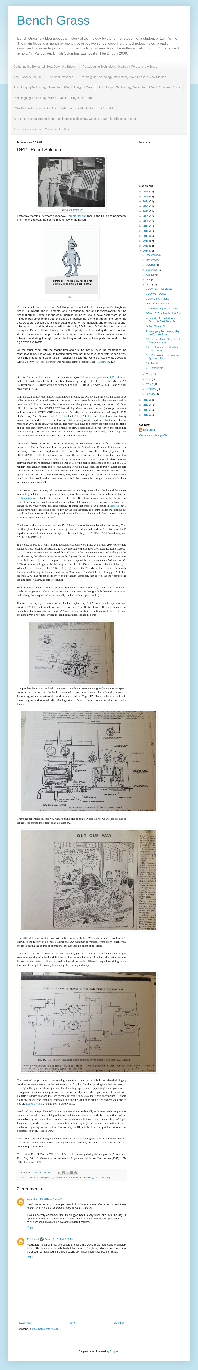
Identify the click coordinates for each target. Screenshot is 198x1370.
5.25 (64, 416)
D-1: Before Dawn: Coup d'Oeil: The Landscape (163, 341)
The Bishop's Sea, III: (28, 77)
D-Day (30, 1177)
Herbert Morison (77, 215)
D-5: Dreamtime (154, 368)
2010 (146, 415)
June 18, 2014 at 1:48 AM (47, 1199)
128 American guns (91, 377)
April (149, 379)
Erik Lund (33, 1239)
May (148, 374)
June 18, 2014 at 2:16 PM (59, 1239)
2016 (146, 240)
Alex (29, 1199)
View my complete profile (153, 435)
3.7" (52, 416)
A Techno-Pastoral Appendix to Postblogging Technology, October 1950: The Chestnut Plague (75, 118)
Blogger (114, 1351)
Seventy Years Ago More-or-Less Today (73, 1177)
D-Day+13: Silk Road (157, 298)
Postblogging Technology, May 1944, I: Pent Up (162, 333)
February (151, 389)
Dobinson (103, 361)
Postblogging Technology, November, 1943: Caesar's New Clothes (122, 77)
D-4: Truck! (151, 363)
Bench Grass (53, 20)
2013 (146, 400)
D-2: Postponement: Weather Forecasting (161, 349)
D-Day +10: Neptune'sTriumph (162, 308)
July (148, 279)
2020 (146, 221)
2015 (146, 245)
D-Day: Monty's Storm (157, 326)
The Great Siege (102, 1177)
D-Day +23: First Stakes (158, 288)
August (150, 274)
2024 (146, 201)
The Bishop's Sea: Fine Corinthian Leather (41, 129)
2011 (146, 409)
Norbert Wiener (34, 1103)
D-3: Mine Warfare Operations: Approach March (162, 357)
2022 (146, 211)
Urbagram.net (75, 210)
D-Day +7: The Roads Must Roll (163, 313)
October (151, 264)
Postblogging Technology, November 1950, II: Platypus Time (53, 87)
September (152, 269)
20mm (102, 416)
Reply (30, 1227)
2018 (146, 230)
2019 (146, 226)
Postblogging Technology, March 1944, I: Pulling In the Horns (53, 98)
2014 (146, 250)
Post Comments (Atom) (45, 1328)
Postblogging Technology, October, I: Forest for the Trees (120, 66)
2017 (146, 236)
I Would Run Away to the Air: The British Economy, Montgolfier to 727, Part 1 (64, 108)
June (149, 284)
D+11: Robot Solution (157, 303)
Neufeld (114, 505)
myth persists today (28, 497)
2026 (146, 191)
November (152, 260)
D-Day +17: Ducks (155, 293)
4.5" (58, 416)
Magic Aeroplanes (43, 1177)
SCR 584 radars (117, 377)
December (152, 254)
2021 (146, 216)
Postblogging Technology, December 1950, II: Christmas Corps (140, 87)
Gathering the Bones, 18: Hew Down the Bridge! (44, 66)
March (150, 384)
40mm (89, 416)
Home (72, 1322)
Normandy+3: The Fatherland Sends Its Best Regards (161, 320)
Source (71, 297)
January (151, 393)
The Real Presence (60, 77)
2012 (146, 405)
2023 (146, 206)
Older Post (119, 1322)
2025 (146, 196)
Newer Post (24, 1322)
